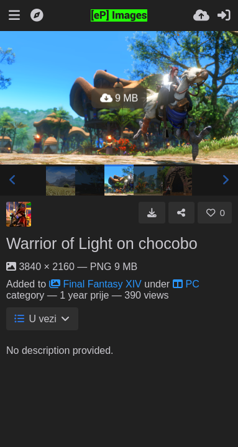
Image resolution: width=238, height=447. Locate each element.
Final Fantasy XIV (95, 284)
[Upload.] (201, 15)
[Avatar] (18, 214)
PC (186, 284)
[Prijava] (224, 15)
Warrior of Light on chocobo (102, 243)
